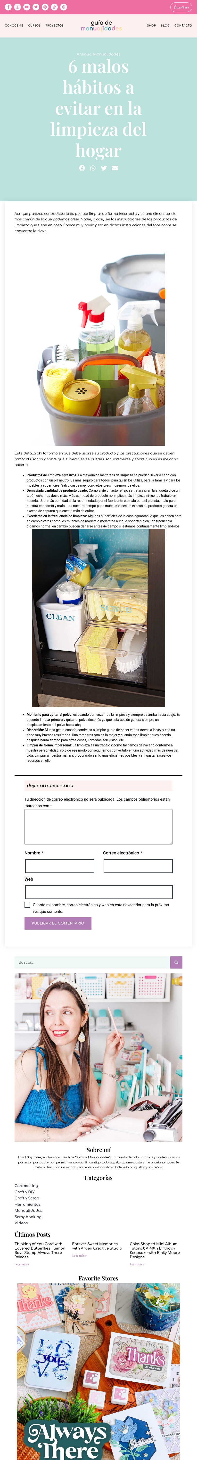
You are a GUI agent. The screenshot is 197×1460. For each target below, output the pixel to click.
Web (29, 878)
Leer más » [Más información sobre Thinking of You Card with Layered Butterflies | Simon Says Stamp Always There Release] (22, 1263)
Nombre (34, 852)
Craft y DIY (25, 1191)
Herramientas (28, 1204)
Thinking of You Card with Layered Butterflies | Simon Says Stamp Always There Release (40, 1250)
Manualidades (106, 54)
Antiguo (84, 54)
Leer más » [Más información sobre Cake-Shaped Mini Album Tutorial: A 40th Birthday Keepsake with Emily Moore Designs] (137, 1263)
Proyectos (54, 25)
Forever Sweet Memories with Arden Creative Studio (97, 1245)
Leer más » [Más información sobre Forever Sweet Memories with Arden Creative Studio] (79, 1255)
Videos (21, 1223)
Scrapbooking (28, 1216)
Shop (151, 25)
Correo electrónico (122, 852)
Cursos (34, 25)
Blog (165, 25)
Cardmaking (26, 1185)
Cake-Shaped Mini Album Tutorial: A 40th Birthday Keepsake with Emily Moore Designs (155, 1250)
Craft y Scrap (27, 1198)
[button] (82, 167)
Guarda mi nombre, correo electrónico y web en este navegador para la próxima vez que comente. (101, 907)
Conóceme (14, 25)
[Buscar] (176, 962)
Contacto (183, 25)
